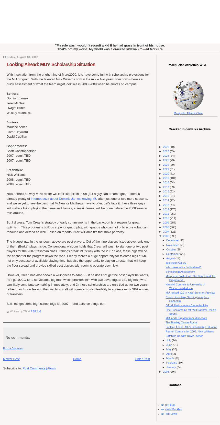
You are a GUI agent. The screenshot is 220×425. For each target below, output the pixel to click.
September (173, 253)
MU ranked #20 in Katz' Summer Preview (190, 292)
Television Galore (176, 262)
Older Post (142, 359)
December (172, 240)
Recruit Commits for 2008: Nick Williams (190, 331)
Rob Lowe (171, 413)
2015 (166, 195)
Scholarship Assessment (180, 271)
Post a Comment (13, 348)
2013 (166, 204)
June (169, 344)
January (171, 367)
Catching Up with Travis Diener (184, 335)
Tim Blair (170, 404)
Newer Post (11, 359)
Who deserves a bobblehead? (184, 267)
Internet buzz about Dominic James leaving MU (64, 199)
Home (77, 359)
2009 (166, 222)
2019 (166, 178)
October (171, 249)
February (172, 362)
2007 (166, 231)
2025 (166, 151)
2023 (166, 160)
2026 (166, 146)
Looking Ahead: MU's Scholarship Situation (51, 64)
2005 (166, 371)
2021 (166, 169)
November (172, 245)
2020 (166, 173)
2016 (166, 191)
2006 (166, 236)
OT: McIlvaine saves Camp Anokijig (187, 305)
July (169, 340)
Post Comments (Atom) (39, 368)
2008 (166, 227)
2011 (166, 213)
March (170, 358)
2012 (166, 209)
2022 (166, 164)
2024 (166, 155)
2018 (166, 182)
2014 (166, 200)
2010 (166, 218)
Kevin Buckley (173, 409)
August (170, 258)
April (169, 353)
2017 (166, 187)
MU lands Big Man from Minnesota (186, 318)
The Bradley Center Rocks (182, 322)
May (169, 349)
